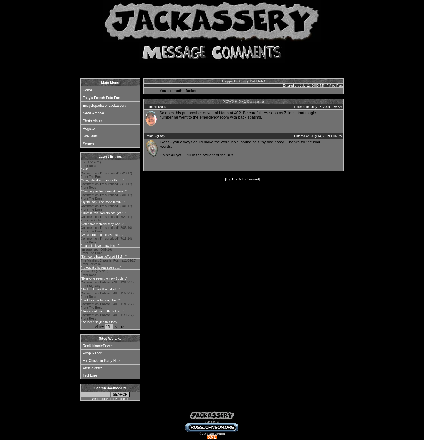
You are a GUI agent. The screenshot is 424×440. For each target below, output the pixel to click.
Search (88, 144)
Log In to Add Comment (242, 179)
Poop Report (92, 353)
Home (87, 90)
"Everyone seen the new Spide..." (104, 278)
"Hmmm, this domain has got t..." (103, 213)
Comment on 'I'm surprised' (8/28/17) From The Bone (106, 176)
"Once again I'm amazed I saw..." (104, 191)
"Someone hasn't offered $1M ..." (104, 256)
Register (89, 129)
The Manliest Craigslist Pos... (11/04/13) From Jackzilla (109, 264)
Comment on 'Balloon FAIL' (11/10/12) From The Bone (107, 307)
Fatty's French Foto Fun (101, 98)
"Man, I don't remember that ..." (102, 180)
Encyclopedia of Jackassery (104, 106)
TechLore (89, 375)
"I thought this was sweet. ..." (101, 267)
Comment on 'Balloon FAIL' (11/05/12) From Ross (107, 318)
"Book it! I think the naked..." (100, 289)
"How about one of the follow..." (102, 311)
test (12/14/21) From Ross (91, 165)
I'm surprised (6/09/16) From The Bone (104, 253)
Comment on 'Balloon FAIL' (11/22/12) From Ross (107, 296)
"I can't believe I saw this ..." (100, 245)
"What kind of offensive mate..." (102, 235)
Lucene (123, 398)
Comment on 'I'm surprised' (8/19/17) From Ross (106, 187)
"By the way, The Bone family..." (103, 202)
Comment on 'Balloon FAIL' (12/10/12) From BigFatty (107, 285)
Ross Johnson (217, 433)
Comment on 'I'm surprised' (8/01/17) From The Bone (106, 198)
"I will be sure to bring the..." (100, 300)
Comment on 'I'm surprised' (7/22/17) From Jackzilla (106, 220)
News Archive (93, 113)
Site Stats (90, 136)
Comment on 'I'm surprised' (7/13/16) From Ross (106, 242)
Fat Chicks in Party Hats (102, 361)
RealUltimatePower (98, 346)
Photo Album (93, 121)
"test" (84, 169)
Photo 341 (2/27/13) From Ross (104, 275)
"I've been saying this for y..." (101, 322)
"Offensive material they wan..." (102, 224)
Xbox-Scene (92, 368)
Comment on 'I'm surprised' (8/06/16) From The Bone (106, 231)
